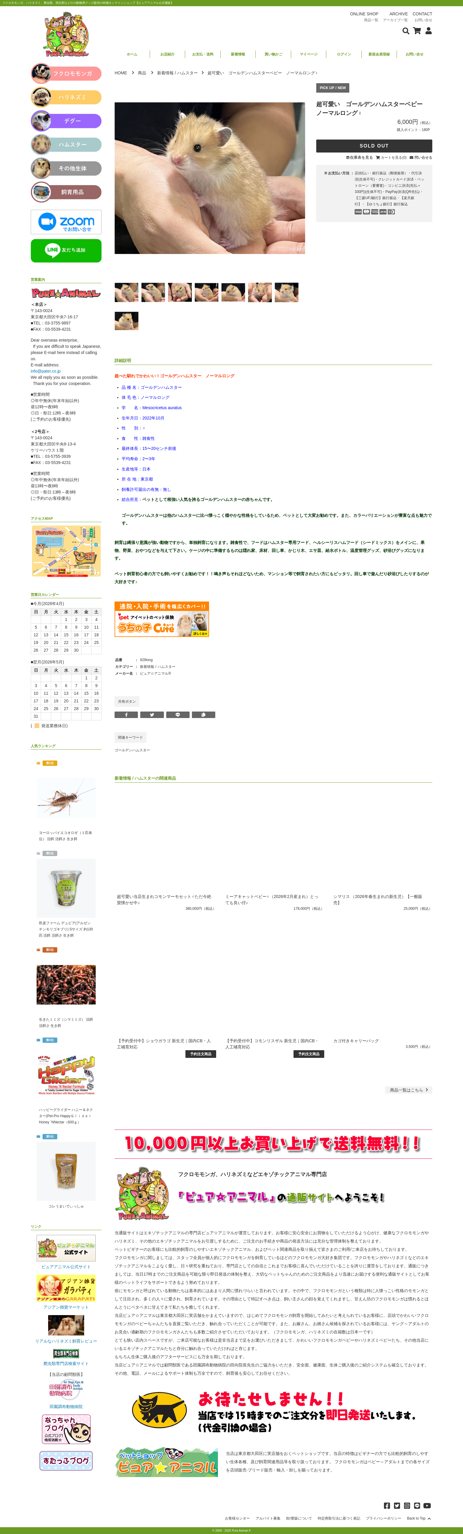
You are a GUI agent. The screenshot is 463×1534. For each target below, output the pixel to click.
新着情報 (238, 54)
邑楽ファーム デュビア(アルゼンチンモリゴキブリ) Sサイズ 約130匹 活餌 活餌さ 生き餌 (66, 929)
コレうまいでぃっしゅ (66, 1206)
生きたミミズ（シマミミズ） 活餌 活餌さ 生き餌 (66, 1022)
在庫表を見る (361, 157)
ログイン (344, 54)
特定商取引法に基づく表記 (339, 1518)
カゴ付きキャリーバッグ (356, 1040)
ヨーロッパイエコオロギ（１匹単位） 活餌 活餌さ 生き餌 (65, 836)
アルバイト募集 (268, 1518)
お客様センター (237, 1518)
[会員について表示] (427, 30)
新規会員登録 (379, 54)
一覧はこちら (409, 1090)
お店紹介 (167, 54)
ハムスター (187, 73)
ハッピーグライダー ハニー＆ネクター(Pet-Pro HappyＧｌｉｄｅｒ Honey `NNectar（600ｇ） (66, 1116)
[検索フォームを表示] (406, 30)
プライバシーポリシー (383, 1518)
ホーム (132, 54)
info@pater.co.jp (46, 371)
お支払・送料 (202, 54)
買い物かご (273, 54)
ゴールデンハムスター (132, 750)
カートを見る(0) (394, 157)
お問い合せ (414, 54)
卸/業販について (299, 1518)
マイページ (308, 54)
